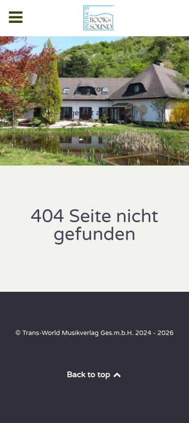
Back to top (95, 375)
